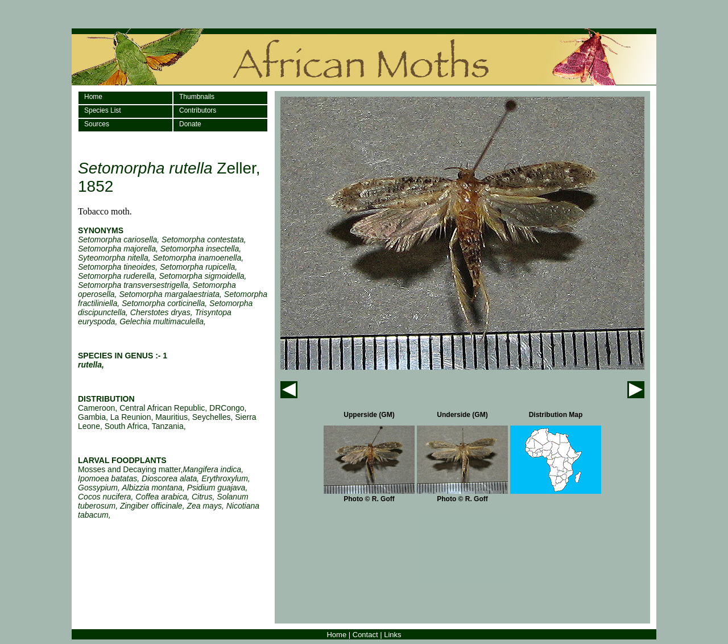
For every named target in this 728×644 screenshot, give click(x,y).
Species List (102, 110)
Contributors (197, 110)
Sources (96, 124)
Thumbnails (196, 97)
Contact (365, 634)
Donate (190, 124)
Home (93, 97)
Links (392, 634)
